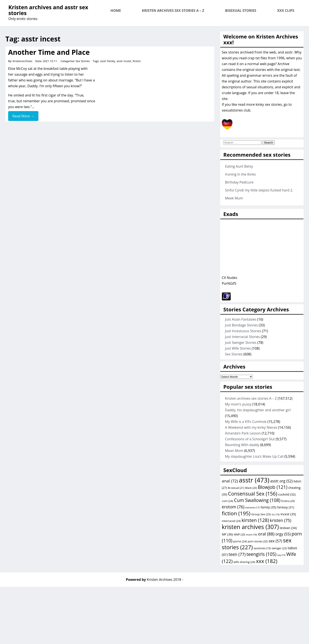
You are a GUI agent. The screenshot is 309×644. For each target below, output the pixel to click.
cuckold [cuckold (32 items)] (287, 494)
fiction (137, 61)
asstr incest (124, 61)
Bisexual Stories (240, 10)
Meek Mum (234, 198)
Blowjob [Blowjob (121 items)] (272, 487)
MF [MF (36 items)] (227, 534)
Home (116, 10)
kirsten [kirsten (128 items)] (255, 520)
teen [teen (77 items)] (237, 554)
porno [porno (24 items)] (240, 541)
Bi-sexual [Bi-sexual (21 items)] (236, 488)
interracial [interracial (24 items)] (231, 521)
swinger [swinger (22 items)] (279, 548)
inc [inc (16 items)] (276, 514)
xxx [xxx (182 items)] (266, 560)
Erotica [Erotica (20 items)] (288, 501)
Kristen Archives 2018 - (165, 579)
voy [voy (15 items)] (281, 555)
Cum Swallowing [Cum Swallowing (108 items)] (257, 500)
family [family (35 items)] (268, 507)
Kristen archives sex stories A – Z (173, 10)
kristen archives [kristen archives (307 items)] (250, 527)
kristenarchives (22, 61)
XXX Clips (285, 10)
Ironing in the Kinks (240, 174)
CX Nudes (229, 277)
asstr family (107, 61)
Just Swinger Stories (240, 342)
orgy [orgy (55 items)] (283, 534)
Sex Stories (83, 61)
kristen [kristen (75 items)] (280, 520)
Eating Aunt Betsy (239, 166)
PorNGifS (229, 283)
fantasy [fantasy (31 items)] (285, 507)
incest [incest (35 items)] (288, 514)
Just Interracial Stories (242, 336)
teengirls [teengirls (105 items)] (261, 554)
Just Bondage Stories (241, 325)
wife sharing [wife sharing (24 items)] (244, 562)
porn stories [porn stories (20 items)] (258, 541)
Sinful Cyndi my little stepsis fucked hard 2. (259, 190)
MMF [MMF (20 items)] (239, 534)
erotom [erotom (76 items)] (233, 507)
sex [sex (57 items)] (275, 540)
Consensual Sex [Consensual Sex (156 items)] (252, 493)
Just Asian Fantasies (240, 319)
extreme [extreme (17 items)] (252, 507)
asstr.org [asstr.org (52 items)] (281, 481)
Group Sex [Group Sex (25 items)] (261, 514)
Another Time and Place (49, 52)
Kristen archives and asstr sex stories (48, 10)
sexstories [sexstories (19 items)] (262, 548)
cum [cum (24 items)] (227, 501)
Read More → (23, 116)
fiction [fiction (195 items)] (236, 513)
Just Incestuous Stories (243, 331)
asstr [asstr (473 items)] (254, 480)
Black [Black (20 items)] (251, 488)
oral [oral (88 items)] (266, 534)
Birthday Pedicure (239, 182)
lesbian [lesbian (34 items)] (288, 528)
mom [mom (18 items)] (251, 534)
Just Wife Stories (238, 348)
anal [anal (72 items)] (230, 481)
